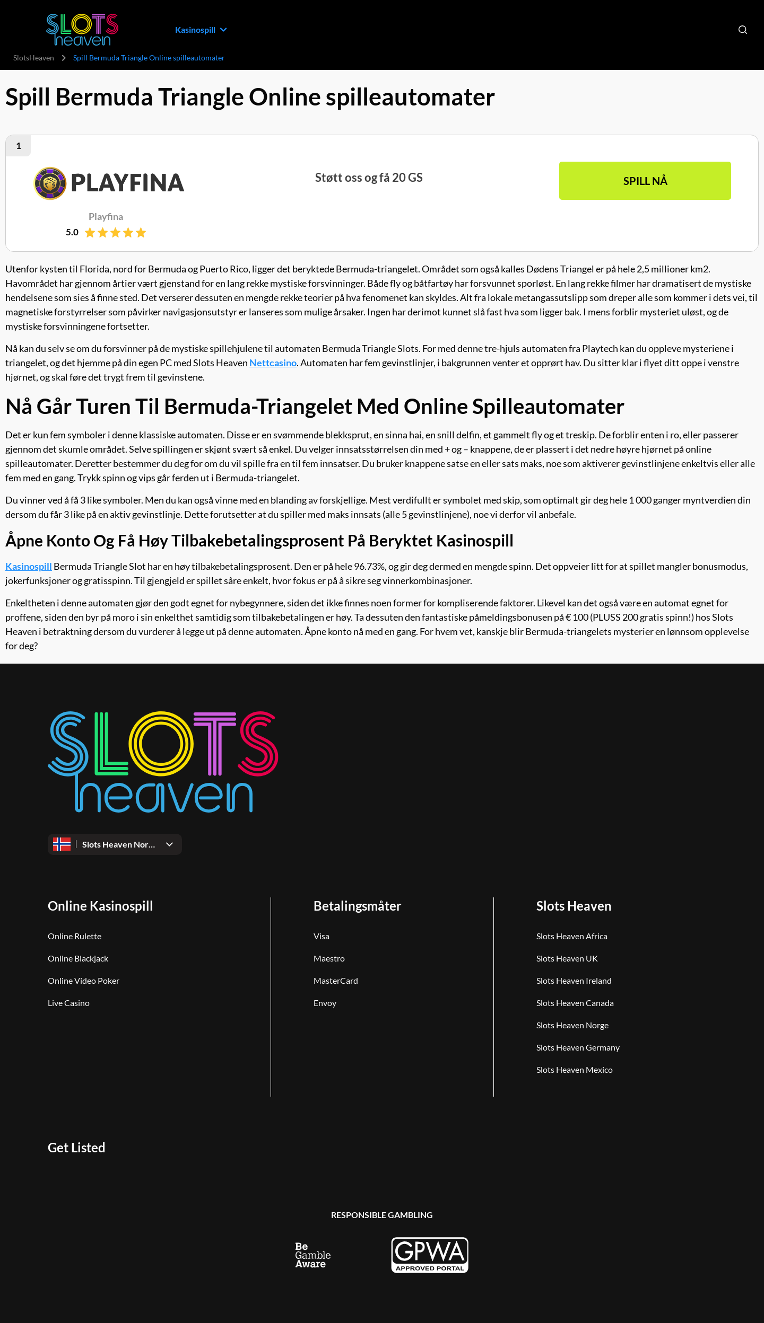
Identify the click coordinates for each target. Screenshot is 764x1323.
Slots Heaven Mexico (574, 1069)
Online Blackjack (78, 958)
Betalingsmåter (358, 905)
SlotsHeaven (33, 57)
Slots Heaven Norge (572, 1025)
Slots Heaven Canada (575, 1003)
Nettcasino (273, 362)
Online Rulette (74, 936)
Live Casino (69, 1003)
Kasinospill (28, 566)
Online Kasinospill (100, 905)
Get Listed (77, 1147)
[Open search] (742, 29)
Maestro (329, 958)
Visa (321, 936)
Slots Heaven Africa (571, 936)
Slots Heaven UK (567, 958)
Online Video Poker (83, 980)
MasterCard (336, 980)
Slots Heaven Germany (578, 1047)
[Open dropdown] (115, 844)
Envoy (325, 1003)
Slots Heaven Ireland (574, 980)
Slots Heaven (574, 905)
